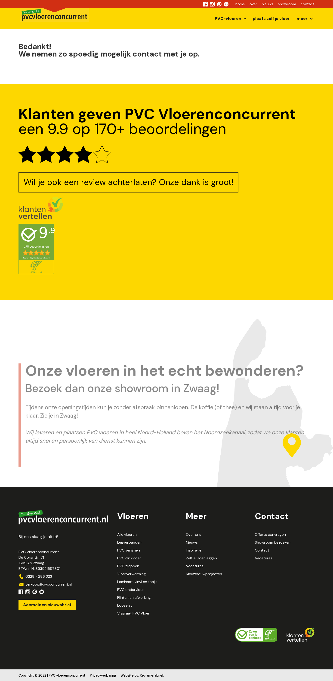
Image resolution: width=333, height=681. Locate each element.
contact (307, 4)
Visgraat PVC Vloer (133, 613)
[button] (230, 18)
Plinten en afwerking (134, 597)
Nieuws (192, 542)
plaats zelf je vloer (271, 18)
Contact (262, 550)
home (240, 4)
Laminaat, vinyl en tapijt (137, 581)
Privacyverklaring (103, 675)
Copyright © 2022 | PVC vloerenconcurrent (51, 675)
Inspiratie (193, 550)
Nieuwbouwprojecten (204, 573)
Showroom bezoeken (272, 542)
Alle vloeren (127, 534)
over (253, 4)
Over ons (193, 534)
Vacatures (195, 566)
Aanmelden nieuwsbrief (47, 605)
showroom (287, 4)
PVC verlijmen (128, 550)
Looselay (125, 605)
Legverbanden (129, 542)
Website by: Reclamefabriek (142, 675)
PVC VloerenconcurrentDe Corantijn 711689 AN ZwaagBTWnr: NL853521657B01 (39, 560)
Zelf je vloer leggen (201, 558)
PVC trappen (128, 566)
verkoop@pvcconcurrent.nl (48, 584)
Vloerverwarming (131, 573)
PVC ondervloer (130, 589)
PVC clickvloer (129, 558)
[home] (54, 16)
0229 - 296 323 (38, 576)
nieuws (267, 4)
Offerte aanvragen (270, 534)
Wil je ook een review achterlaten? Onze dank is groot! (128, 182)
